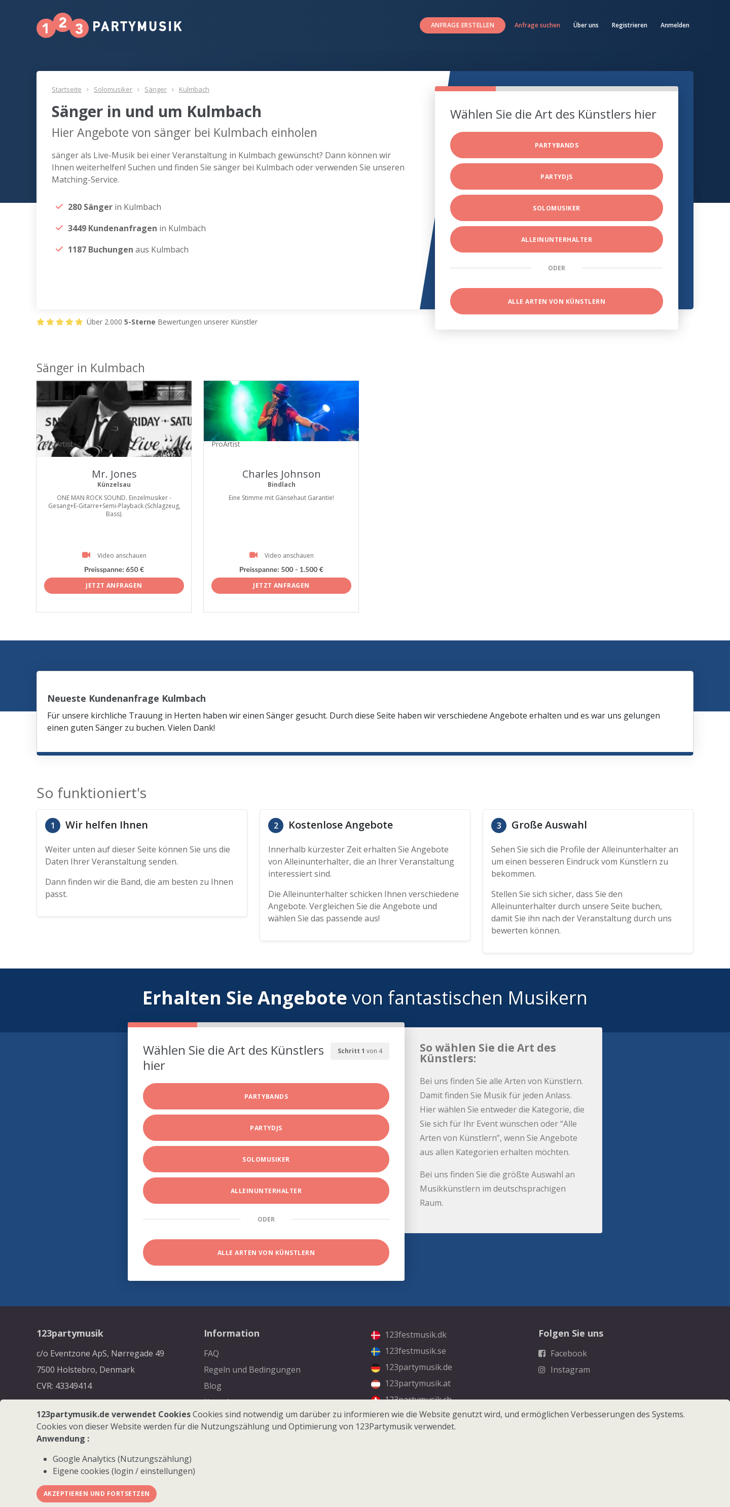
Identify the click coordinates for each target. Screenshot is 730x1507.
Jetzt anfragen (114, 585)
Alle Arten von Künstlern (557, 301)
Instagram (564, 1369)
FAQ (211, 1353)
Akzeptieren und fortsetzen (97, 1493)
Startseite (67, 89)
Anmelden (675, 25)
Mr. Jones (114, 474)
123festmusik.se (408, 1350)
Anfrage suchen (537, 25)
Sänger (155, 89)
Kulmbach (194, 89)
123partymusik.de (411, 1367)
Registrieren (629, 25)
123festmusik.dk (409, 1334)
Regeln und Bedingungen (252, 1369)
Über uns (586, 25)
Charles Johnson (281, 474)
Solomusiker (113, 89)
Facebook (562, 1353)
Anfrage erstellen (462, 25)
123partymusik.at (411, 1383)
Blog (213, 1385)
